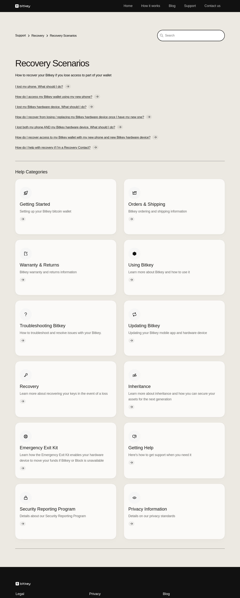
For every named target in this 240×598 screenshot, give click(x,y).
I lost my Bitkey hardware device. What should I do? (54, 107)
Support (190, 6)
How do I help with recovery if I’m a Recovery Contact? (56, 147)
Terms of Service (28, 493)
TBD (101, 580)
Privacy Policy (99, 499)
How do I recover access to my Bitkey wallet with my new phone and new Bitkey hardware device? (86, 137)
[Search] (191, 35)
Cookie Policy (99, 493)
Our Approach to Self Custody (184, 510)
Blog (172, 6)
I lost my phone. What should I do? (43, 86)
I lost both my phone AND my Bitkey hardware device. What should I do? (69, 127)
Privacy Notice (99, 506)
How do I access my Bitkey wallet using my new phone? (57, 96)
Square (41, 580)
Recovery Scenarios (63, 35)
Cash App (58, 580)
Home (128, 6)
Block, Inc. (22, 580)
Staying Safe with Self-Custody (185, 493)
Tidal (88, 580)
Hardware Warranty (30, 499)
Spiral (75, 580)
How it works (150, 6)
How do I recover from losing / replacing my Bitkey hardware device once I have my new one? (83, 117)
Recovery (37, 35)
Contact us (212, 6)
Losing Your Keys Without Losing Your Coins (190, 501)
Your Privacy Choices (108, 514)
